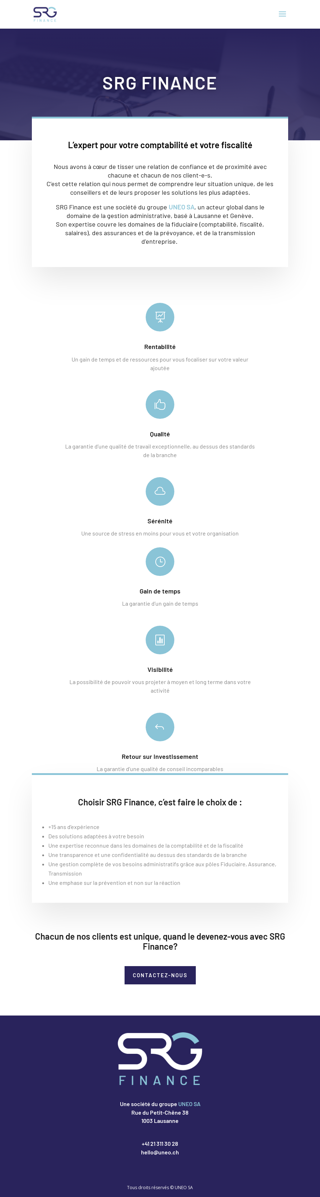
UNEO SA (181, 213)
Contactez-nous (160, 975)
